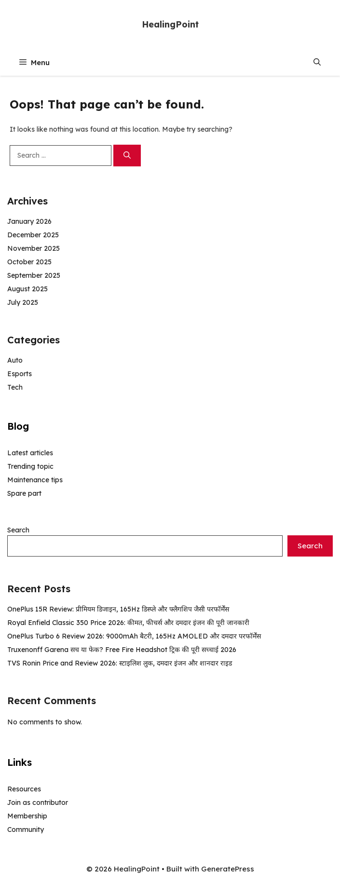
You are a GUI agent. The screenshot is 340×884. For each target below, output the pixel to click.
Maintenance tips (35, 480)
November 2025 (33, 248)
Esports (19, 373)
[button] (317, 62)
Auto (15, 360)
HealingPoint (170, 24)
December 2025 (33, 235)
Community (25, 829)
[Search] (127, 155)
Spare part (24, 493)
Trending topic (30, 466)
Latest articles (30, 453)
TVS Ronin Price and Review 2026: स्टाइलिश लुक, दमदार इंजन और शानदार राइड (119, 663)
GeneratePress (227, 868)
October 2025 (29, 262)
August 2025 (27, 289)
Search (18, 530)
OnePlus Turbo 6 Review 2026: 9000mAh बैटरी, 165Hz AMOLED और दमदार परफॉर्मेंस (134, 636)
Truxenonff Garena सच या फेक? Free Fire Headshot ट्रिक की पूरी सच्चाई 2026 (121, 649)
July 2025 (22, 302)
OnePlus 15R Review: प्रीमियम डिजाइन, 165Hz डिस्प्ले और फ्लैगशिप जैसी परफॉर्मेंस (118, 609)
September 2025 (33, 275)
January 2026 (29, 221)
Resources (24, 789)
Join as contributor (37, 802)
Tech (15, 387)
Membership (27, 816)
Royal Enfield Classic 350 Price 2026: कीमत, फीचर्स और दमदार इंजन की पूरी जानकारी (128, 622)
